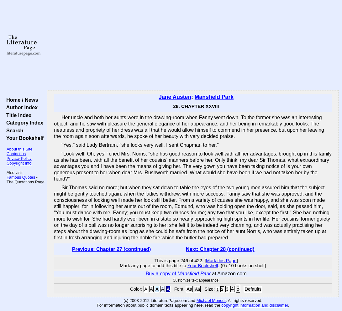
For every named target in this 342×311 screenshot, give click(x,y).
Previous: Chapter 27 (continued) (111, 249)
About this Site (20, 149)
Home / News (20, 100)
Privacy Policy (19, 158)
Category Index (23, 122)
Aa (189, 289)
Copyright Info (19, 163)
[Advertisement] (193, 45)
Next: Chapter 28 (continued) (220, 249)
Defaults (253, 289)
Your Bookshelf (23, 138)
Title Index (17, 115)
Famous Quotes (21, 177)
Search (13, 130)
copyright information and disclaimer (254, 305)
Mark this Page (221, 260)
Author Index (20, 107)
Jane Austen (175, 97)
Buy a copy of (178, 273)
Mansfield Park (214, 97)
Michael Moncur (211, 300)
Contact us (16, 153)
